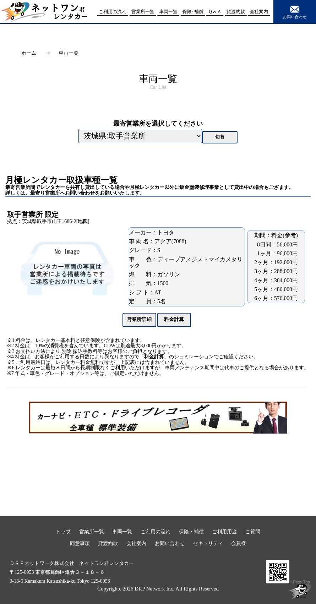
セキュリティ (208, 543)
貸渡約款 (108, 543)
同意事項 (80, 543)
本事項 (149, 596)
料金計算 (154, 356)
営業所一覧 (91, 531)
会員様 (238, 543)
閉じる (158, 601)
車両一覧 (68, 53)
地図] (83, 221)
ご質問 (252, 531)
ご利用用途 (224, 531)
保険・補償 (191, 531)
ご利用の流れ (155, 531)
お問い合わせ (294, 11)
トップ (63, 531)
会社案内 (136, 543)
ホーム (28, 53)
